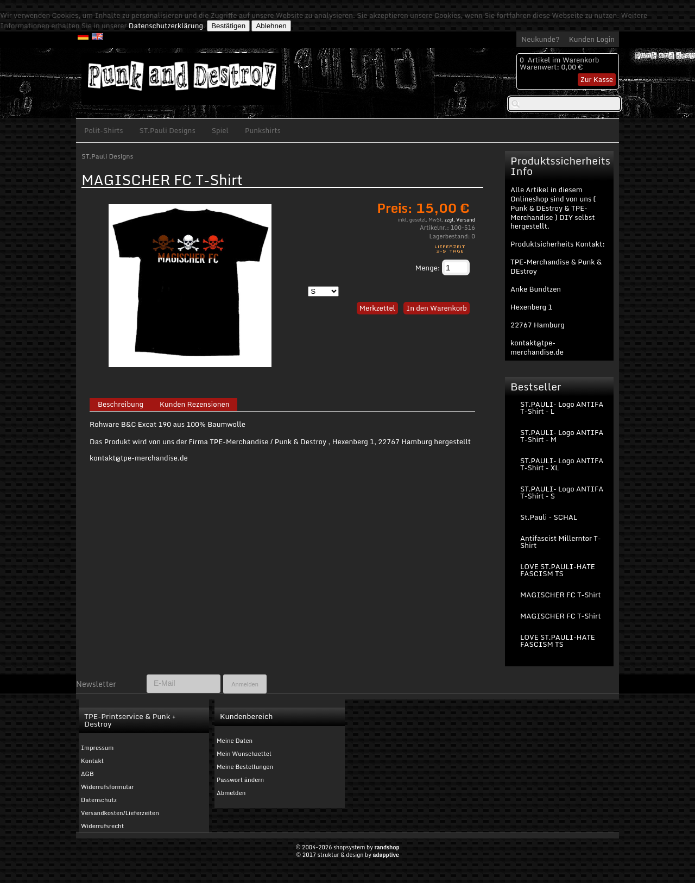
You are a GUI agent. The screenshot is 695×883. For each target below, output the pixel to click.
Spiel (220, 130)
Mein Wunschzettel (244, 754)
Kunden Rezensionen (194, 404)
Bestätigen (228, 26)
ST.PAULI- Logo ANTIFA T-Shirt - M (561, 435)
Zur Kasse (596, 79)
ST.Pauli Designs (167, 130)
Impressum (97, 748)
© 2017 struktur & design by (347, 854)
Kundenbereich (246, 716)
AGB (87, 774)
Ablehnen (271, 26)
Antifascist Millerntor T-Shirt (560, 541)
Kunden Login (592, 39)
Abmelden (231, 793)
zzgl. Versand (460, 220)
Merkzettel (377, 308)
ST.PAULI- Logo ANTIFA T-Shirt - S (561, 492)
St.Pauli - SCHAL (548, 517)
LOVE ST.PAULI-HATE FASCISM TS (557, 569)
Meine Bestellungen (245, 767)
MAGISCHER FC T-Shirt (560, 595)
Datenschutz (99, 800)
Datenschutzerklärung (166, 25)
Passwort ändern (240, 780)
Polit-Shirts (103, 130)
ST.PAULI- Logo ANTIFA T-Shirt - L (561, 407)
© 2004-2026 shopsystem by (347, 847)
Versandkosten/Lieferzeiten (120, 813)
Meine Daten (234, 741)
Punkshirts (263, 130)
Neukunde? (540, 39)
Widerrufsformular (107, 787)
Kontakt (92, 761)
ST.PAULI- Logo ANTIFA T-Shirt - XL (561, 464)
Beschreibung (120, 404)
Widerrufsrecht (102, 826)
